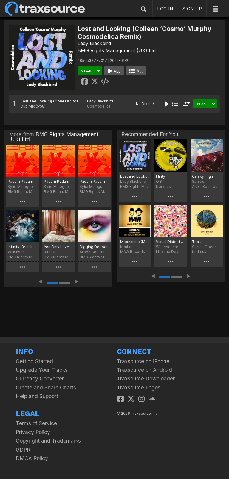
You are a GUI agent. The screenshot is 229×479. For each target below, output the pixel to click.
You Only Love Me (58, 247)
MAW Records (132, 251)
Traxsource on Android (144, 370)
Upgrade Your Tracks (42, 370)
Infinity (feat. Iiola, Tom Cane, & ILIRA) (22, 247)
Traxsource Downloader (146, 378)
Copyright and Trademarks (48, 440)
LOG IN (165, 8)
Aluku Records (204, 186)
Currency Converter (40, 378)
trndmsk (199, 251)
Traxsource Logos (138, 387)
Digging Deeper (94, 247)
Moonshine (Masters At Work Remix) (134, 242)
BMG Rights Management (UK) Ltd (117, 50)
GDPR (23, 449)
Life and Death (169, 251)
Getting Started (34, 361)
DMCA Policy (32, 458)
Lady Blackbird (94, 43)
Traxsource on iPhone (143, 361)
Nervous (163, 186)
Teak (196, 242)
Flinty (160, 176)
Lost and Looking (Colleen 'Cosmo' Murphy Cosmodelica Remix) (134, 176)
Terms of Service (36, 423)
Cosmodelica (99, 106)
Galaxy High (202, 176)
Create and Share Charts (46, 387)
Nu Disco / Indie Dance (156, 104)
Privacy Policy (33, 432)
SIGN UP (192, 8)
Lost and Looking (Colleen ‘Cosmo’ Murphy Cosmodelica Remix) (81, 101)
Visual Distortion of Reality (170, 242)
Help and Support (37, 396)
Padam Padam (20, 181)
